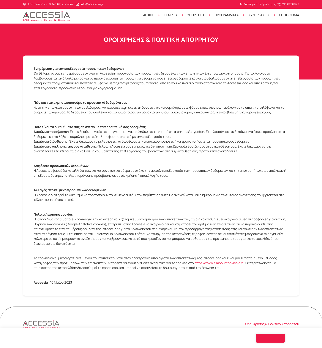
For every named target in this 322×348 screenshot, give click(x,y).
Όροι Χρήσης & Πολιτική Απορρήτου (272, 324)
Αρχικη (148, 15)
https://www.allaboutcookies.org (218, 263)
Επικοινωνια (289, 15)
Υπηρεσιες (196, 15)
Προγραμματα (227, 15)
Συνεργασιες (259, 15)
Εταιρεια (171, 15)
